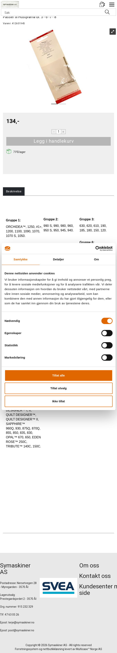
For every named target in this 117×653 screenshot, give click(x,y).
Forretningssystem (26, 649)
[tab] (14, 191)
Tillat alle (58, 375)
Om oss (89, 565)
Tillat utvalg (58, 388)
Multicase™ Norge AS (89, 649)
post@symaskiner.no (21, 630)
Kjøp (78, 141)
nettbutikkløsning (53, 649)
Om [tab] (96, 259)
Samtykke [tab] (21, 259)
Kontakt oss (95, 575)
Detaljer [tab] (58, 259)
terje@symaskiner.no (21, 622)
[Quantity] (58, 131)
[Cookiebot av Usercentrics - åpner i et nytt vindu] (95, 248)
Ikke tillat (58, 401)
